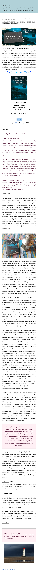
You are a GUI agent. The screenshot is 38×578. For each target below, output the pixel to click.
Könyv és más (7, 5)
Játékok (20, 10)
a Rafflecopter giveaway (8, 569)
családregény (17, 18)
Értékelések (13, 10)
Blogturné (8, 18)
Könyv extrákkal (28, 10)
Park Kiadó (12, 19)
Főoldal (5, 10)
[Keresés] (35, 2)
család (12, 18)
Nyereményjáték (6, 19)
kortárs (31, 18)
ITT (16, 123)
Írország (27, 18)
